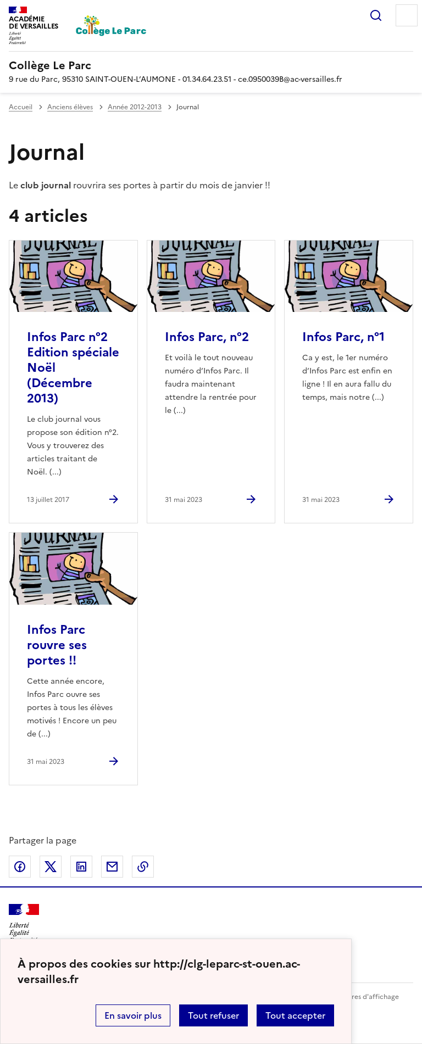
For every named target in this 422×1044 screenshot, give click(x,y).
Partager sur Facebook (20, 867)
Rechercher (376, 15)
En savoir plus (133, 1015)
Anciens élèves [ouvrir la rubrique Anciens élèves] (70, 107)
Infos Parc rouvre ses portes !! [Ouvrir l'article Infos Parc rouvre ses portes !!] (57, 645)
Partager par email (112, 867)
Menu (407, 15)
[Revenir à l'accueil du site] (24, 923)
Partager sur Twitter (51, 867)
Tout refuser (213, 1015)
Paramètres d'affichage (362, 997)
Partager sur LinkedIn (81, 867)
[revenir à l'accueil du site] (211, 65)
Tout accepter (295, 1015)
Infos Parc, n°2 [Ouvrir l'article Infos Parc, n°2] (207, 337)
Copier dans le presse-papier (143, 867)
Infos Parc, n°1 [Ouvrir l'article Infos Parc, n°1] (343, 337)
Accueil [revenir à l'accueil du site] (20, 107)
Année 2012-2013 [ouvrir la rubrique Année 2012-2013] (135, 107)
